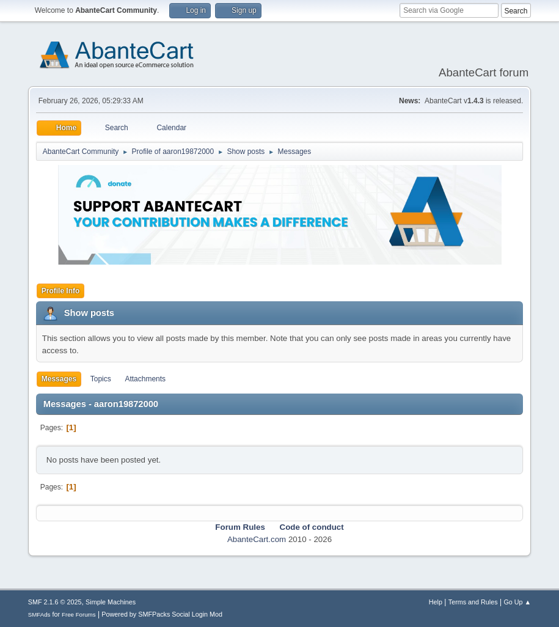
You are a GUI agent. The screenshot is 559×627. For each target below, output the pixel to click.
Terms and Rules (473, 602)
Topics (100, 379)
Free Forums (79, 614)
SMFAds (39, 614)
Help (435, 602)
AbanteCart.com (256, 539)
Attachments (145, 379)
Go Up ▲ (517, 602)
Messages (59, 379)
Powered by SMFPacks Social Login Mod (161, 614)
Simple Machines (111, 602)
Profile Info (61, 291)
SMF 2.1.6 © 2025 (55, 602)
